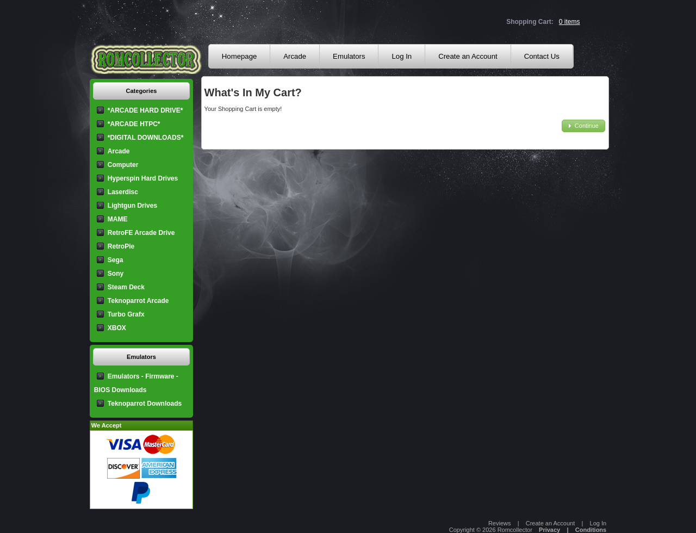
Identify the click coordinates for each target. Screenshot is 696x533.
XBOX (117, 328)
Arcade (294, 56)
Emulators (349, 56)
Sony (115, 273)
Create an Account (468, 56)
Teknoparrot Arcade (138, 301)
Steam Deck (126, 287)
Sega (115, 260)
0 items (569, 22)
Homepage (239, 56)
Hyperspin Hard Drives (143, 178)
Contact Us (542, 56)
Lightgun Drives (132, 205)
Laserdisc (123, 192)
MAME (118, 219)
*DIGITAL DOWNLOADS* (146, 137)
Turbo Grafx (126, 314)
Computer (123, 165)
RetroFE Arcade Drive (141, 233)
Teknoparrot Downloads (145, 403)
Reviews (499, 523)
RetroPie (121, 246)
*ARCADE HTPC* (134, 124)
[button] (583, 126)
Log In (401, 56)
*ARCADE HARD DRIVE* (145, 110)
